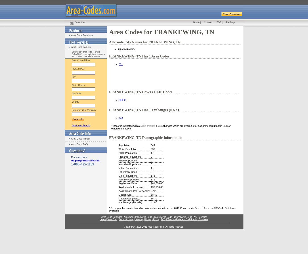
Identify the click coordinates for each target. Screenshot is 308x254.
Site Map (230, 22)
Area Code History (80, 138)
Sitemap (139, 219)
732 (121, 117)
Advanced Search (81, 125)
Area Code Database (82, 35)
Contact (208, 22)
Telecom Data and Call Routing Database (187, 219)
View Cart (80, 22)
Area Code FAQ (79, 144)
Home (196, 22)
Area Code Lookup (81, 47)
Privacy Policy (152, 219)
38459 (122, 100)
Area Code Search (150, 217)
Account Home (126, 219)
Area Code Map (132, 217)
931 (121, 64)
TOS (219, 22)
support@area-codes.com (85, 160)
